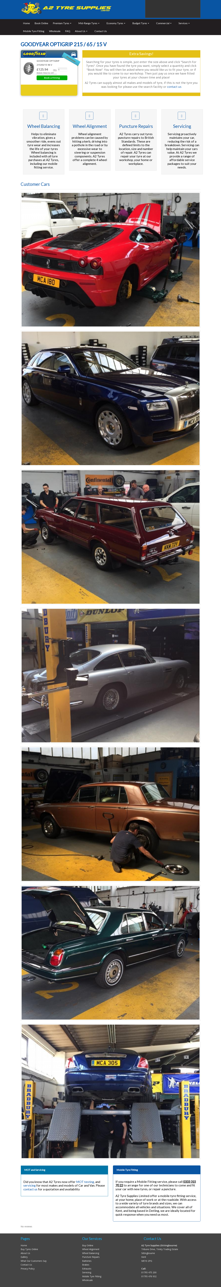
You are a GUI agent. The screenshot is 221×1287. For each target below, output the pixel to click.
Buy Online (87, 1245)
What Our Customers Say (34, 1260)
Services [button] (184, 23)
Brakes (85, 1264)
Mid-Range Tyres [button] (88, 23)
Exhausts (86, 1268)
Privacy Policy (28, 1268)
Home (26, 23)
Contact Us (100, 31)
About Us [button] (81, 31)
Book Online (41, 23)
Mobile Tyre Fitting (33, 31)
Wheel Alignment (90, 1249)
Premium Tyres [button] (62, 23)
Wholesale (54, 31)
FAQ (67, 31)
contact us (174, 87)
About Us (25, 1253)
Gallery (24, 1256)
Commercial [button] (163, 23)
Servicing (86, 1272)
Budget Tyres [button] (140, 23)
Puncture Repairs (91, 1256)
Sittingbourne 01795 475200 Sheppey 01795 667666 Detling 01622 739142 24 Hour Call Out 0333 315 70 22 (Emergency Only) (173, 8)
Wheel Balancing (90, 1253)
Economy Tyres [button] (115, 23)
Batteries (86, 1260)
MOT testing (85, 1182)
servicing (29, 1185)
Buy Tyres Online (29, 1249)
